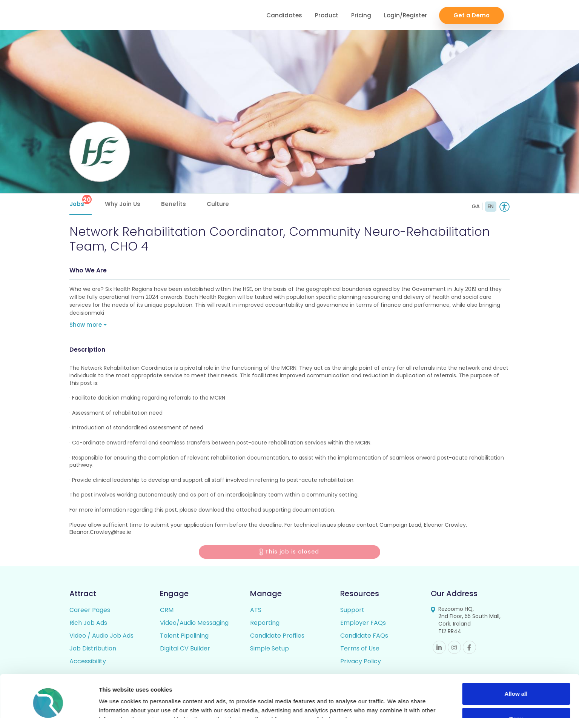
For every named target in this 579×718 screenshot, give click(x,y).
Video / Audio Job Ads (101, 635)
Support (352, 610)
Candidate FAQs (364, 635)
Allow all (516, 656)
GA (475, 206)
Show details (116, 703)
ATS (255, 610)
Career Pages (89, 610)
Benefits (173, 204)
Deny (516, 681)
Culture (218, 204)
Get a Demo (471, 15)
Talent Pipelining (184, 635)
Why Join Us (122, 204)
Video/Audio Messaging (194, 622)
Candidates (284, 15)
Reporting (265, 622)
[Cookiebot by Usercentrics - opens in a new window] (49, 703)
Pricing (361, 15)
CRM (167, 610)
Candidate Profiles (277, 635)
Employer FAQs (363, 622)
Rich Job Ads (88, 622)
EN (490, 206)
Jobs (80, 201)
